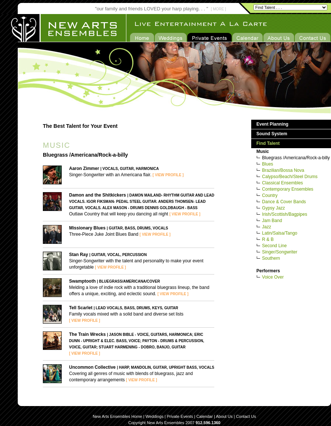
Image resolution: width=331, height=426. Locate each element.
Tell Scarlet (80, 307)
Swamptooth (82, 281)
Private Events (180, 416)
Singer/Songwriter (279, 252)
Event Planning (272, 124)
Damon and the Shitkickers (97, 195)
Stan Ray (78, 254)
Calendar (204, 416)
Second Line (274, 245)
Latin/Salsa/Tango (279, 233)
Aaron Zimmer (84, 168)
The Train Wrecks (87, 334)
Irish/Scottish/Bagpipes (284, 214)
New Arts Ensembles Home (117, 416)
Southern (271, 258)
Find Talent (268, 143)
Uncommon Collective (92, 367)
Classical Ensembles (282, 182)
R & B (267, 239)
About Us (224, 416)
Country (269, 195)
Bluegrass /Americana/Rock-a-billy (296, 157)
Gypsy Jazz (273, 208)
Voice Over (273, 277)
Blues (267, 164)
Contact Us (246, 416)
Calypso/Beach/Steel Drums (289, 176)
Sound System (271, 133)
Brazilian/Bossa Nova (283, 170)
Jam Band (272, 220)
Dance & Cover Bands (284, 201)
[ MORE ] (218, 9)
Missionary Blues (87, 228)
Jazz (266, 226)
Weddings (155, 416)
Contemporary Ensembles (287, 189)
